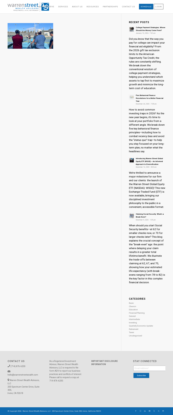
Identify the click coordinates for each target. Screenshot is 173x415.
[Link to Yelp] (154, 411)
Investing (133, 322)
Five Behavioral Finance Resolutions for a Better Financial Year (149, 98)
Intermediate (134, 319)
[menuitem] (46, 6)
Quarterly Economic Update (141, 326)
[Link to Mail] (163, 411)
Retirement (133, 329)
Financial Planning (137, 313)
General (132, 316)
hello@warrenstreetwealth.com (23, 375)
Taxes (131, 332)
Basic (131, 303)
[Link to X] (158, 411)
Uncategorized (135, 336)
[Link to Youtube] (149, 411)
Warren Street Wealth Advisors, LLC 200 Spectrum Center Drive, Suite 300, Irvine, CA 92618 (23, 387)
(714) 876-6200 (17, 366)
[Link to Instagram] (140, 411)
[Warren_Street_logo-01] (28, 6)
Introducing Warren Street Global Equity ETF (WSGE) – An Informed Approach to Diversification (149, 161)
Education (133, 309)
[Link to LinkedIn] (145, 411)
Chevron (132, 306)
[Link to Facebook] (136, 411)
